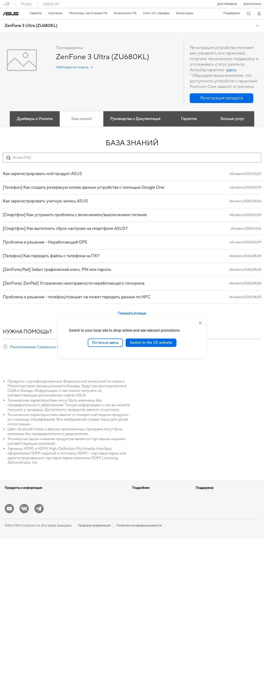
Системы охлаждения (20, 621)
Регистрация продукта (148, 578)
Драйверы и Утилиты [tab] (35, 119)
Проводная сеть (78, 557)
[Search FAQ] (132, 157)
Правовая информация (94, 662)
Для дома (11, 516)
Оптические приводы (82, 515)
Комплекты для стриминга (85, 592)
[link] (11, 13)
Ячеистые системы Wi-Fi (84, 550)
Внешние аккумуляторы (84, 620)
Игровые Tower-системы (22, 586)
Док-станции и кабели (83, 613)
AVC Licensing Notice (147, 522)
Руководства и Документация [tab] (135, 119)
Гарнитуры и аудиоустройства (89, 585)
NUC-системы (15, 593)
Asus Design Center (145, 508)
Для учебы (12, 537)
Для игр (10, 544)
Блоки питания (78, 501)
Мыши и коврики (79, 579)
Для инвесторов (207, 501)
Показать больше (132, 313)
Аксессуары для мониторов (87, 627)
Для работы (13, 523)
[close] (200, 323)
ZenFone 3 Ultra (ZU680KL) (31, 25)
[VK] (24, 645)
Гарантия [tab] (189, 119)
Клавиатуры (76, 572)
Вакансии (203, 515)
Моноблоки (13, 572)
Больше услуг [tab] (232, 119)
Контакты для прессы (211, 508)
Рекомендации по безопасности (155, 592)
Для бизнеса (252, 4)
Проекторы (13, 565)
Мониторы (12, 558)
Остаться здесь (105, 342)
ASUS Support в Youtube (149, 599)
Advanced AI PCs (144, 529)
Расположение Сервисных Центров (41, 347)
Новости (202, 495)
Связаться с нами (144, 585)
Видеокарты (76, 495)
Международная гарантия (150, 557)
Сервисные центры (146, 571)
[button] (227, 4)
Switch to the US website (151, 342)
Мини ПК (11, 600)
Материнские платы (19, 614)
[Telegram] (39, 645)
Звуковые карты (79, 508)
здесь (231, 70)
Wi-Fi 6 (72, 537)
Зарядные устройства (82, 606)
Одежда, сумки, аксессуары (87, 599)
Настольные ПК (16, 579)
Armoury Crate (142, 536)
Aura (135, 543)
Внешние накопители (82, 522)
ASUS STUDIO (142, 515)
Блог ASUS (140, 501)
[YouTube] (9, 645)
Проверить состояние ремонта (154, 564)
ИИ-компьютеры (144, 495)
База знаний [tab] (81, 119)
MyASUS (138, 606)
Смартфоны (13, 502)
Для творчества (16, 530)
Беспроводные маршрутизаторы (90, 543)
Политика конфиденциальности (139, 662)
